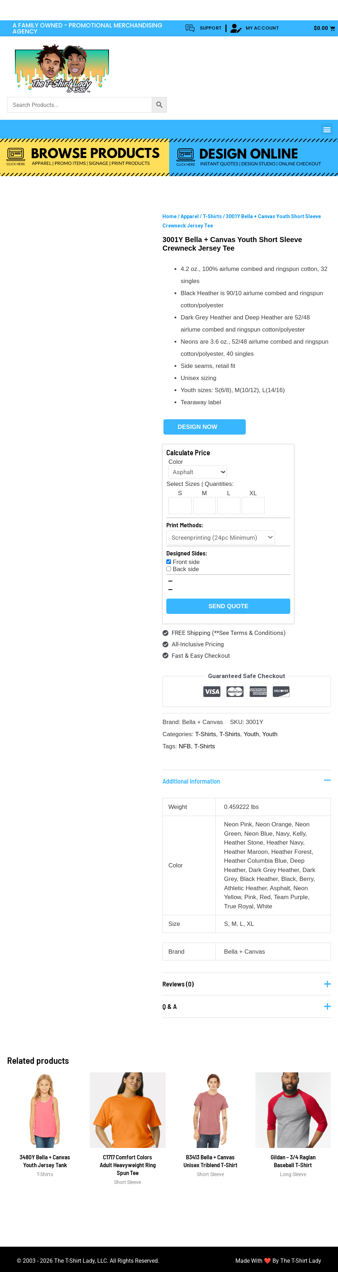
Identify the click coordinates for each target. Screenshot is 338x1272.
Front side (186, 562)
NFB (185, 746)
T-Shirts (212, 216)
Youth (251, 734)
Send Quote (228, 606)
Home (169, 216)
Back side (186, 569)
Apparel (190, 216)
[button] (327, 129)
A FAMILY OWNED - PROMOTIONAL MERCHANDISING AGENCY (87, 28)
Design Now (197, 427)
